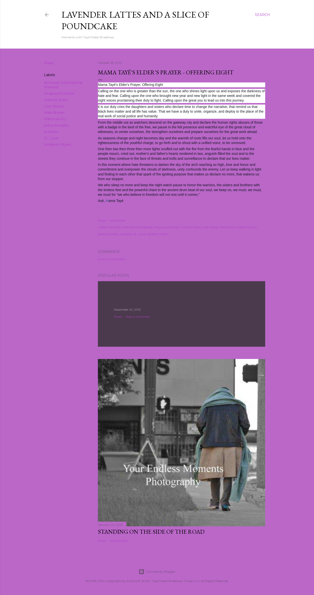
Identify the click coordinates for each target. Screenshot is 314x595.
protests (51, 132)
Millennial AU (55, 119)
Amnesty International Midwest (130, 227)
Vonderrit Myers (57, 144)
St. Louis (51, 138)
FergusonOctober (59, 93)
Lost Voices (54, 106)
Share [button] (49, 63)
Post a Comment (112, 259)
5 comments (118, 540)
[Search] (262, 15)
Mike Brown (54, 112)
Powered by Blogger (157, 572)
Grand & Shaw (56, 100)
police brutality (56, 125)
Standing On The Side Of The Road (151, 531)
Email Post (117, 220)
